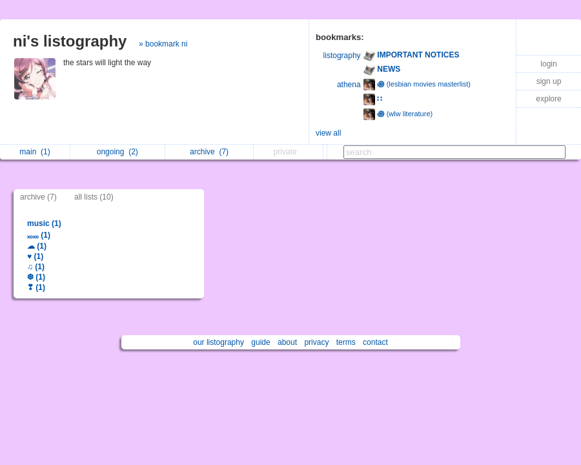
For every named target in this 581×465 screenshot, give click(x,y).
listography (342, 55)
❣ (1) (36, 287)
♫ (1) (36, 266)
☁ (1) (36, 246)
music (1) (44, 223)
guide (260, 342)
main (34, 151)
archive (209, 151)
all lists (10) (94, 197)
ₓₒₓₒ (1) (38, 235)
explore (548, 98)
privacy (316, 342)
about (287, 342)
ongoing (117, 151)
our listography (218, 342)
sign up (549, 81)
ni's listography (70, 41)
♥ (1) (35, 256)
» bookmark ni (163, 43)
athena (349, 84)
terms (346, 342)
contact (375, 342)
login (548, 63)
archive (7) (38, 197)
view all (328, 133)
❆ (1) (36, 277)
